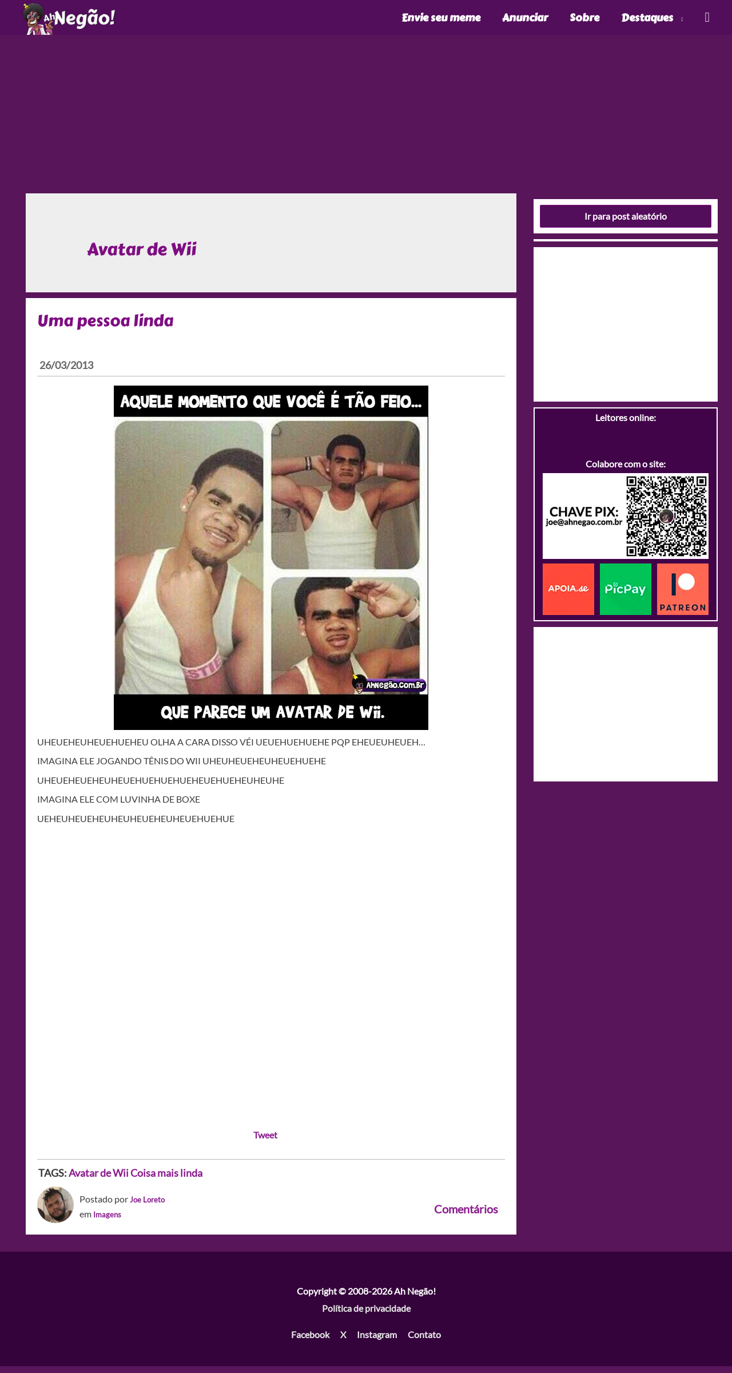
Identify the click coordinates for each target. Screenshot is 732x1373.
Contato (424, 1341)
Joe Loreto (151, 1206)
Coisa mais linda (166, 1179)
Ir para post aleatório (625, 222)
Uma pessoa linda (109, 327)
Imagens (109, 1220)
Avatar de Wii (99, 1179)
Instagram (377, 1341)
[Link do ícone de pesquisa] (706, 20)
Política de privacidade (366, 1314)
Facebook (310, 1341)
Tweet (265, 1141)
